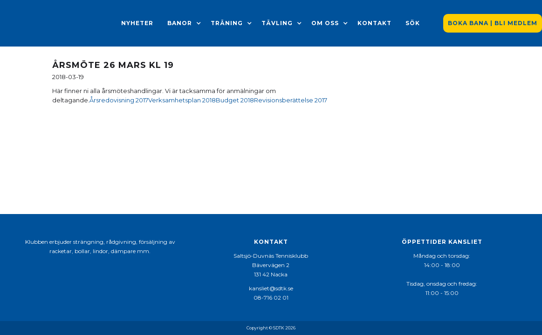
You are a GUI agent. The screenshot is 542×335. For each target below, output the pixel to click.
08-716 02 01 (271, 297)
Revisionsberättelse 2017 (290, 100)
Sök (412, 23)
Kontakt (374, 23)
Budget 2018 (235, 100)
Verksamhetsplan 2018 (182, 100)
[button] (179, 23)
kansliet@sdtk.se (271, 288)
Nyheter (137, 23)
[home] (56, 23)
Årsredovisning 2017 (118, 100)
